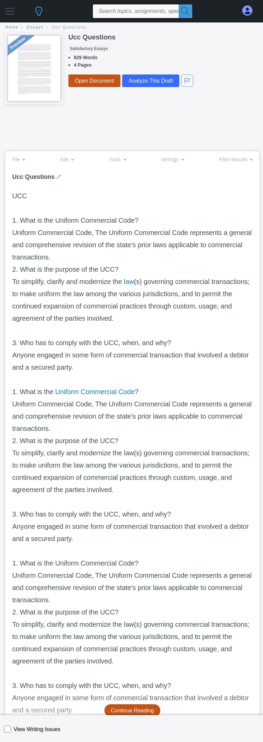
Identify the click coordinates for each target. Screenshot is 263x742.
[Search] (185, 11)
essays (35, 27)
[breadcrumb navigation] (131, 28)
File (18, 159)
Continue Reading (132, 710)
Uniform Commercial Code (94, 391)
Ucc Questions (69, 27)
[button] (9, 9)
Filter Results (235, 159)
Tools (117, 159)
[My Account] (250, 11)
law (129, 281)
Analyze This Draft (151, 81)
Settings (172, 159)
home (11, 27)
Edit (67, 159)
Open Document (94, 81)
